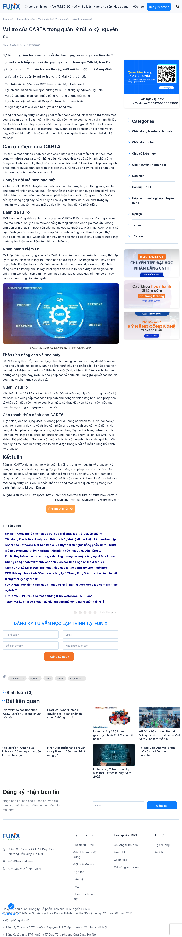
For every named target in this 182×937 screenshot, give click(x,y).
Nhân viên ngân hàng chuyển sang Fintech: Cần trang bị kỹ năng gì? (66, 751)
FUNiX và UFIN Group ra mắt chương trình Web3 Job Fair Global (49, 596)
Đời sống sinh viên (126, 867)
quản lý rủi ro (77, 678)
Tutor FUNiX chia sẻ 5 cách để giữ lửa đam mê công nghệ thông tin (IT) (54, 601)
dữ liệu (60, 678)
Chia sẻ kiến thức (26, 19)
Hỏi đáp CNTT (142, 187)
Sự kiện (87, 6)
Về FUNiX (58, 6)
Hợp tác (78, 872)
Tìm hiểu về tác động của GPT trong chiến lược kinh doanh (45, 84)
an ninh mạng (17, 678)
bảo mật (35, 678)
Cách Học (120, 860)
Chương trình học (38, 6)
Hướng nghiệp (102, 6)
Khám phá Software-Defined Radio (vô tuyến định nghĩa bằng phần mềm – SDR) (60, 545)
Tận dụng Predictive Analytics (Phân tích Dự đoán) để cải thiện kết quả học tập (60, 539)
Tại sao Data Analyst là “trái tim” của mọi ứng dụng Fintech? (157, 751)
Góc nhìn (138, 176)
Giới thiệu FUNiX (84, 845)
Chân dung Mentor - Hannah (152, 131)
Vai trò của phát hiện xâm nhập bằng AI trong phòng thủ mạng (47, 95)
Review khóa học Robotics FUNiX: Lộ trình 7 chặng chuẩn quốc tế (21, 713)
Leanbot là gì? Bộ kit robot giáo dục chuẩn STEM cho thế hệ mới (113, 735)
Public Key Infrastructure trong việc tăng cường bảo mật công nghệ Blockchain (60, 556)
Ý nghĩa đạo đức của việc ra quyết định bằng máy (38, 107)
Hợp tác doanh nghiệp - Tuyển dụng (153, 200)
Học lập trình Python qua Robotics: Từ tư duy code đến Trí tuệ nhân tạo (21, 751)
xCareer (138, 236)
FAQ (76, 886)
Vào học (138, 6)
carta (48, 678)
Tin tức (137, 225)
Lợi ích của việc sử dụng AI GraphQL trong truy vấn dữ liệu (44, 101)
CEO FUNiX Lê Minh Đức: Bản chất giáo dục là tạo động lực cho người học (56, 567)
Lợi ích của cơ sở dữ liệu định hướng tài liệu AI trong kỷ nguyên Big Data (54, 90)
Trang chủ (8, 19)
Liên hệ (78, 879)
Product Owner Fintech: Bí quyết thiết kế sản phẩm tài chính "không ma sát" (64, 713)
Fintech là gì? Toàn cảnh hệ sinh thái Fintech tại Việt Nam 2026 (112, 772)
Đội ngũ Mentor (83, 864)
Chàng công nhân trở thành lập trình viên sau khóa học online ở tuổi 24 (54, 562)
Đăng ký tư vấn (159, 7)
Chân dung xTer (143, 142)
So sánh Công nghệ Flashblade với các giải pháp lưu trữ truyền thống (53, 533)
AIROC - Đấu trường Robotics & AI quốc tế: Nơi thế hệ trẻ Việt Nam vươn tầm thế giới (159, 735)
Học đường (121, 6)
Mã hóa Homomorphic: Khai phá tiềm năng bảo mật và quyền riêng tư (53, 550)
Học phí (119, 852)
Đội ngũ (73, 6)
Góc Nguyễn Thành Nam (149, 164)
